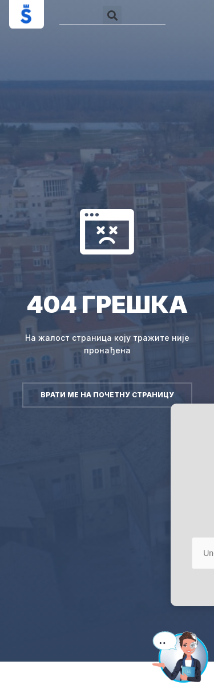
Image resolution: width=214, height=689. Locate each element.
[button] (112, 15)
